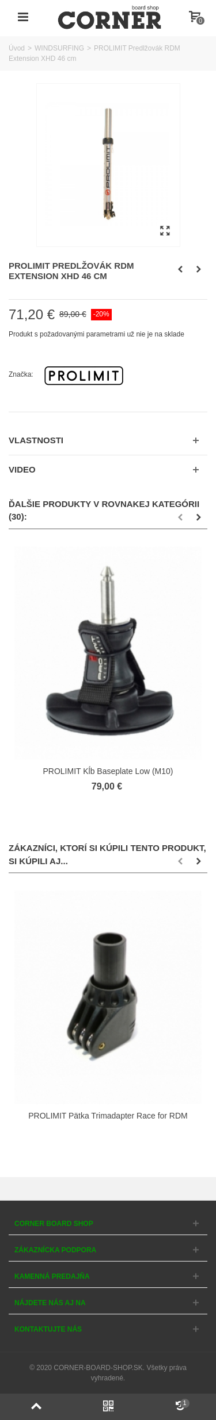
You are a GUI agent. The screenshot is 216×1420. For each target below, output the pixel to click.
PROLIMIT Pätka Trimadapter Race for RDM (107, 1115)
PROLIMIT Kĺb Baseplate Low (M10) (108, 771)
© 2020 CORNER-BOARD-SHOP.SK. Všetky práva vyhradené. (108, 1373)
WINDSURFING (59, 48)
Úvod (17, 48)
